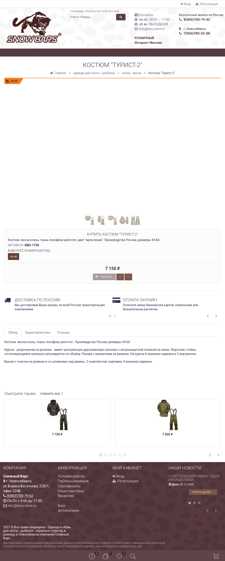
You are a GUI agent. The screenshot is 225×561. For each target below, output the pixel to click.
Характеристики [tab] (37, 332)
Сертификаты (69, 486)
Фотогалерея (68, 510)
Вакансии (66, 496)
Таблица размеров (73, 481)
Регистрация (207, 4)
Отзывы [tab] (63, 332)
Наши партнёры (71, 491)
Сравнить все (52, 394)
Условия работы (71, 476)
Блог (62, 506)
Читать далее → (203, 492)
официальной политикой (148, 543)
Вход (186, 4)
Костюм (90, 11)
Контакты (146, 15)
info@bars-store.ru (152, 29)
